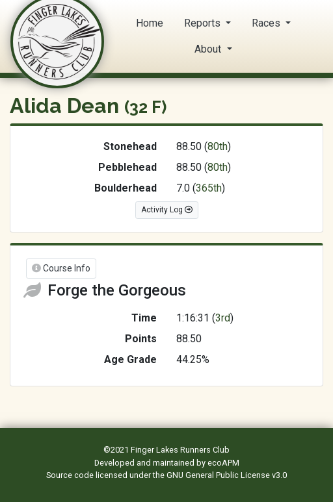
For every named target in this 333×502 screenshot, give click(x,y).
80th (217, 146)
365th (209, 188)
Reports (203, 23)
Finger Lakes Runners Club (180, 450)
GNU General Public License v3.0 (226, 475)
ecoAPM (223, 463)
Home (149, 23)
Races (267, 23)
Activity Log (167, 209)
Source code (71, 475)
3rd (222, 318)
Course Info (61, 268)
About (209, 49)
